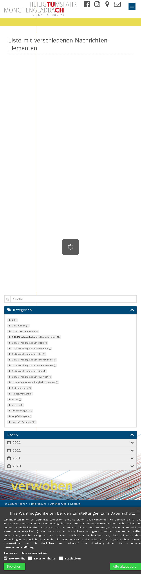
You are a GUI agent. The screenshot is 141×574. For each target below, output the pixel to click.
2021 (16, 458)
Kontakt (75, 503)
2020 (16, 466)
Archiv (12, 435)
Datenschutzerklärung (34, 553)
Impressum (39, 503)
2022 (16, 450)
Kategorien (22, 310)
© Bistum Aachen (16, 503)
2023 (16, 442)
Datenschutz (58, 503)
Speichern (14, 566)
